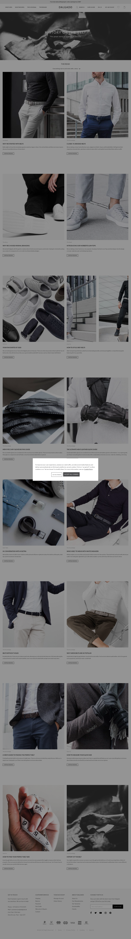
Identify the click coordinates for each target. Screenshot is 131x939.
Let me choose (57, 474)
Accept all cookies (71, 474)
